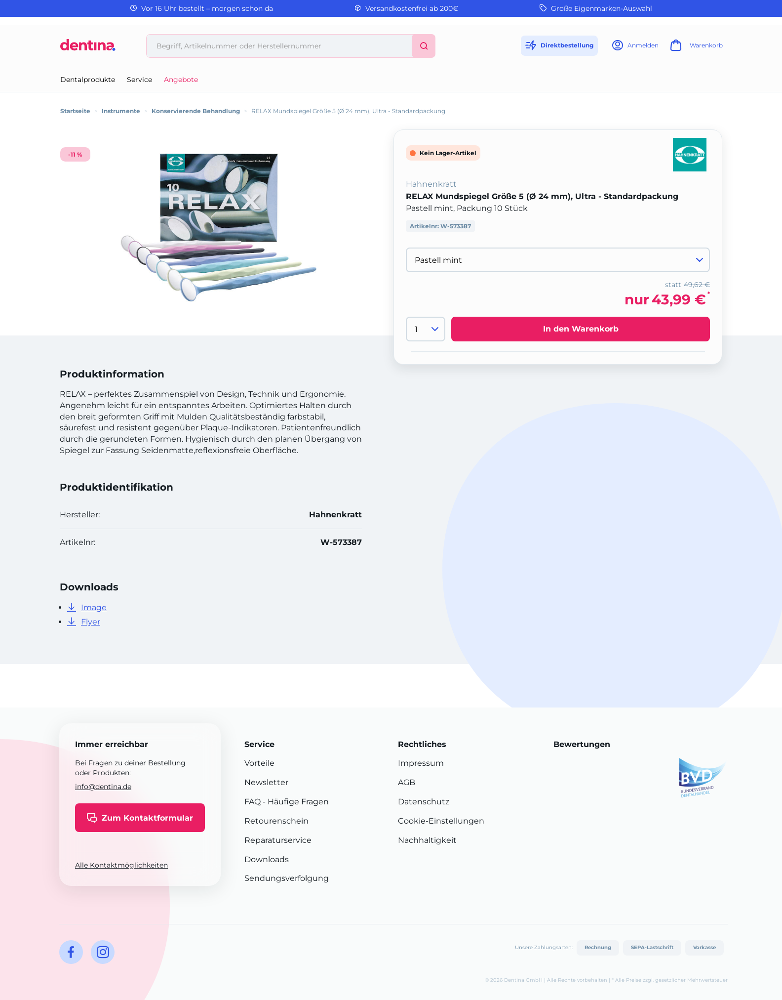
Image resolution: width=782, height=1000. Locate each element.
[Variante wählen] (558, 260)
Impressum (421, 763)
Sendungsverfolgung (286, 878)
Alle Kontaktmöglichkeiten (121, 865)
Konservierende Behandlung (196, 111)
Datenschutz (423, 801)
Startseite (75, 111)
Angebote (181, 79)
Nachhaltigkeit (427, 840)
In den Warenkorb (581, 328)
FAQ (252, 801)
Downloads (266, 859)
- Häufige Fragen (295, 801)
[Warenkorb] (695, 48)
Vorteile (259, 763)
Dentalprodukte (87, 79)
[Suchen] (423, 46)
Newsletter (266, 782)
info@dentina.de (103, 786)
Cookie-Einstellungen (441, 821)
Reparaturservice (278, 840)
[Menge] (425, 329)
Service (139, 79)
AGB (406, 782)
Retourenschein (276, 821)
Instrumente (121, 111)
